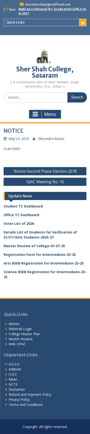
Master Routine (21, 339)
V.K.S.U (14, 364)
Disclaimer (17, 389)
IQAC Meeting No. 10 (45, 181)
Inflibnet (15, 369)
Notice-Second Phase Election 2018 (45, 171)
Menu (44, 114)
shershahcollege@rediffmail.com (48, 4)
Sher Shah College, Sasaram (45, 72)
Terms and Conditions (26, 404)
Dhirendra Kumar (51, 138)
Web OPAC (17, 344)
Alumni (14, 323)
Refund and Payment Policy (30, 394)
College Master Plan (24, 334)
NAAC (13, 379)
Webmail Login (20, 329)
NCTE (13, 384)
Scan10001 (12, 148)
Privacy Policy (19, 399)
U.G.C (13, 374)
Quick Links (15, 22)
